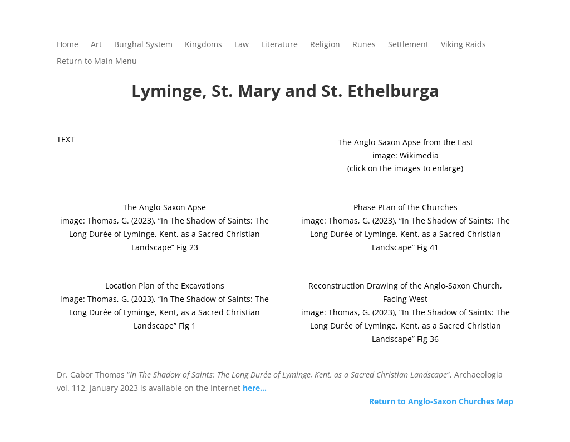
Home (67, 45)
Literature (279, 45)
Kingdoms (203, 45)
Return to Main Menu (97, 61)
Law (241, 45)
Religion (325, 45)
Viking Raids (463, 45)
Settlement (408, 45)
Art (96, 45)
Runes (364, 45)
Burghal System (143, 45)
